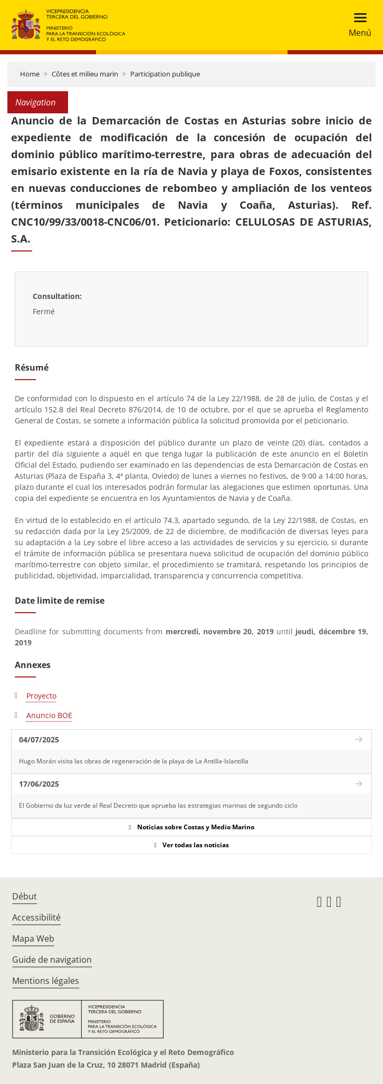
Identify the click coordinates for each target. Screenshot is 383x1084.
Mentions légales (45, 980)
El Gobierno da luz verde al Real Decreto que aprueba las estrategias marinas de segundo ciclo (158, 805)
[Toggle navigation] (357, 25)
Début (24, 896)
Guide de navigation (52, 959)
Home (30, 74)
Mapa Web (33, 938)
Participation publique (165, 74)
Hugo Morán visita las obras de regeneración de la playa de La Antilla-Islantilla (133, 761)
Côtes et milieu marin (85, 74)
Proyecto (41, 696)
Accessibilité (36, 917)
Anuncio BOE (49, 715)
